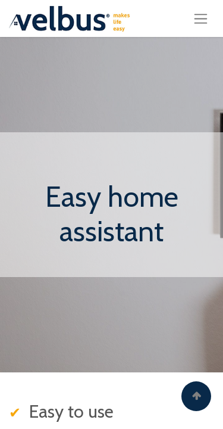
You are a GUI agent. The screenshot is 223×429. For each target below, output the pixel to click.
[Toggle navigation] (200, 18)
